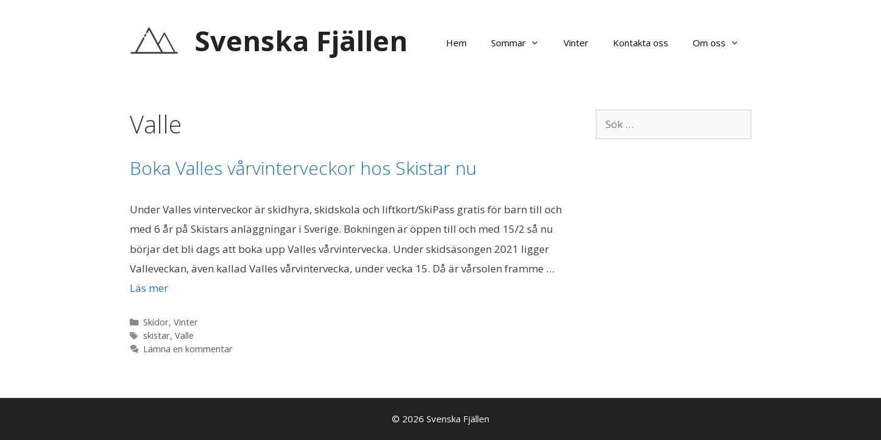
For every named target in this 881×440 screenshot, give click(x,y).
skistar (156, 335)
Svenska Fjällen (301, 40)
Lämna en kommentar (188, 349)
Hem (456, 43)
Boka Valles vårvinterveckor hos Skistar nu (303, 167)
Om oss (722, 42)
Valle (184, 335)
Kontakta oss (640, 43)
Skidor (156, 322)
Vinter (576, 43)
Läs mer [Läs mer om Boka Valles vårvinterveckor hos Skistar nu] (149, 288)
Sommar (521, 42)
